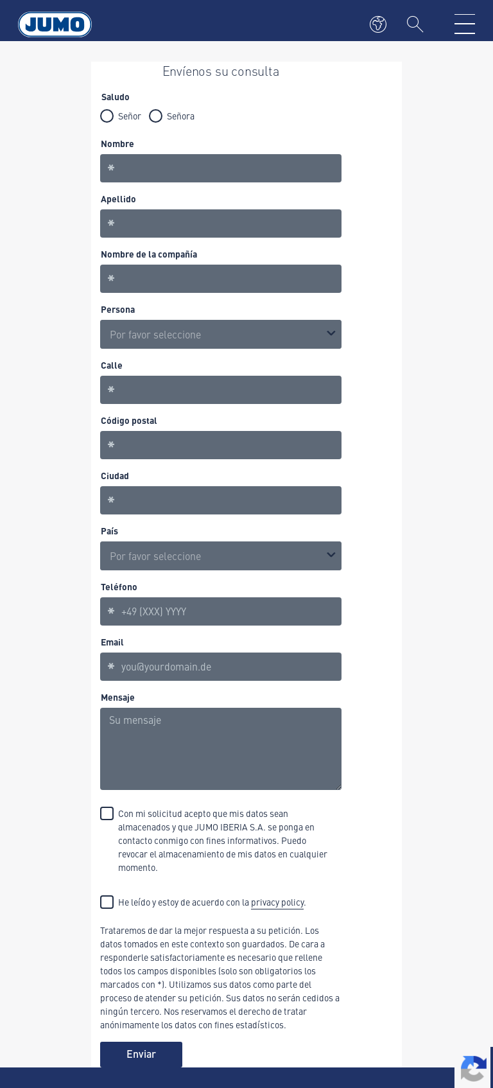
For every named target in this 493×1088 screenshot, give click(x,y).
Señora (181, 115)
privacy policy (277, 901)
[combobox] (221, 555)
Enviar (141, 1053)
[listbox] (221, 334)
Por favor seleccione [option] (155, 334)
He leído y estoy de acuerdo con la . (212, 902)
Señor (129, 115)
